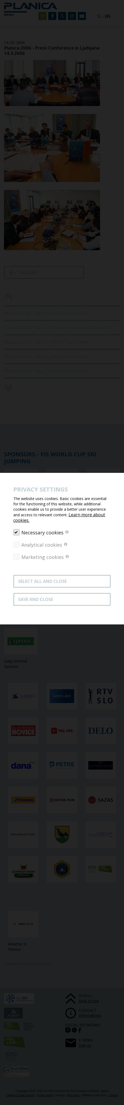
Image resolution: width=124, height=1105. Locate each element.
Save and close (35, 599)
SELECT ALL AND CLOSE (42, 581)
